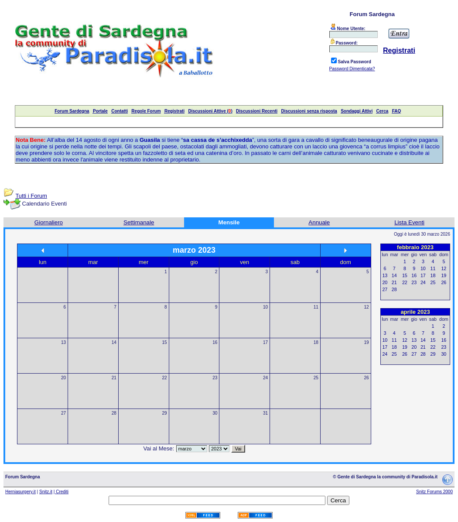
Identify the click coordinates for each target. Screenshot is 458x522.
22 (164, 377)
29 (164, 413)
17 (265, 342)
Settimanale (138, 222)
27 (63, 413)
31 (265, 413)
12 (366, 307)
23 (214, 377)
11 (316, 307)
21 (114, 377)
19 (366, 342)
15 (164, 342)
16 (214, 342)
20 (63, 377)
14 (114, 342)
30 (214, 413)
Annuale (319, 222)
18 (316, 342)
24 (265, 377)
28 (114, 413)
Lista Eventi (409, 222)
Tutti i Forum (31, 195)
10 (265, 307)
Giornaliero (48, 222)
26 (366, 377)
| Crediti (61, 491)
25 (316, 377)
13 (63, 342)
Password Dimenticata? (352, 68)
